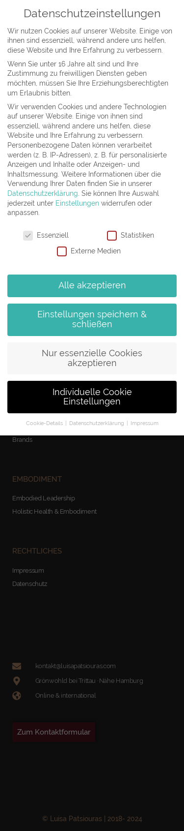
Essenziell (46, 235)
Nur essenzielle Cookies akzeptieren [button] (92, 358)
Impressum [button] (144, 423)
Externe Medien (89, 251)
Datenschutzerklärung (42, 193)
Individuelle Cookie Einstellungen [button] (92, 397)
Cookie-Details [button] (45, 423)
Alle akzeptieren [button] (92, 285)
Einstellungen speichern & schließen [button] (92, 319)
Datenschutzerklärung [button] (97, 423)
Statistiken (130, 235)
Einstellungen (77, 203)
